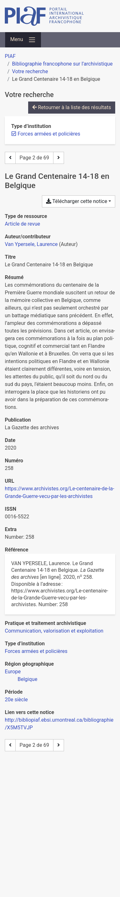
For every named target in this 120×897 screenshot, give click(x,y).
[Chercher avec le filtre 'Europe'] (13, 672)
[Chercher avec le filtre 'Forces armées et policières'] (36, 651)
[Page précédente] (10, 158)
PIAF (10, 56)
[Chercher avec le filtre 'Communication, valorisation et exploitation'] (54, 631)
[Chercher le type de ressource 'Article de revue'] (22, 224)
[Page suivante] (58, 158)
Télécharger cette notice (76, 201)
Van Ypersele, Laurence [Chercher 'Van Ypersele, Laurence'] (31, 244)
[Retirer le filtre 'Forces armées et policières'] (49, 134)
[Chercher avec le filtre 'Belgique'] (27, 679)
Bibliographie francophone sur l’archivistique (62, 64)
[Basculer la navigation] (23, 39)
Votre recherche (30, 71)
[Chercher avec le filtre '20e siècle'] (16, 700)
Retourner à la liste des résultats (71, 107)
